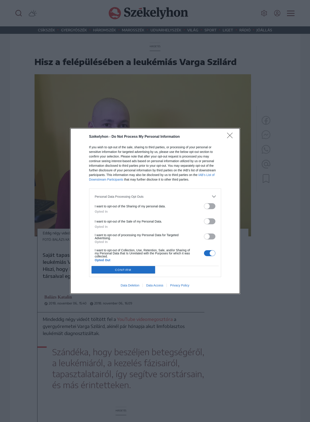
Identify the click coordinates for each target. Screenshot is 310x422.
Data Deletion (130, 285)
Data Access (154, 285)
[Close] (231, 137)
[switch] (209, 206)
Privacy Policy (179, 285)
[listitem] (155, 196)
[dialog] (155, 211)
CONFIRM (123, 270)
